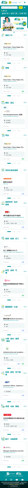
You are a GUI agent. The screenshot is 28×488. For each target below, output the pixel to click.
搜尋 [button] (21, 7)
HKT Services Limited (8, 387)
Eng (20, 2)
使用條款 (17, 483)
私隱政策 (11, 483)
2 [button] (14, 63)
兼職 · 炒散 (5, 13)
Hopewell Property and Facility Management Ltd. (14, 217)
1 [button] (9, 63)
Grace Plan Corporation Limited (10, 354)
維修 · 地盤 (23, 13)
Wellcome (5, 420)
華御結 (4, 285)
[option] (14, 49)
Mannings (5, 183)
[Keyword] (12, 7)
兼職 (23, 58)
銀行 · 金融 (14, 13)
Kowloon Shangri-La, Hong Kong (10, 116)
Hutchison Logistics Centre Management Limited (14, 252)
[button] (3, 7)
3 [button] (19, 63)
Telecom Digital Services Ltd (10, 48)
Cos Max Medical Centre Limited (10, 320)
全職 (23, 193)
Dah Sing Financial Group (9, 452)
